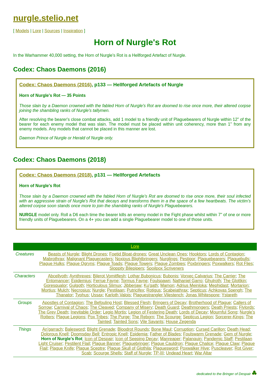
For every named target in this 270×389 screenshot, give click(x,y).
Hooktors (197, 254)
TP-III (158, 353)
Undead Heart (179, 353)
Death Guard (167, 307)
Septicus (198, 290)
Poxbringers (198, 263)
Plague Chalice (199, 343)
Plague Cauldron (166, 343)
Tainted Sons (125, 321)
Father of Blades (165, 334)
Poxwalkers (223, 263)
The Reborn (143, 317)
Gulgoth (76, 285)
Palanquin (192, 338)
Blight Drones (94, 254)
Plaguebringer (135, 343)
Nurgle (98, 290)
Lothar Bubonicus (144, 276)
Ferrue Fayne (106, 280)
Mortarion (240, 285)
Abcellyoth (58, 276)
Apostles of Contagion (63, 302)
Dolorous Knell (54, 334)
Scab (86, 353)
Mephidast (218, 285)
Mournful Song (223, 312)
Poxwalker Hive (194, 348)
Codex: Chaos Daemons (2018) (55, 175)
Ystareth (230, 295)
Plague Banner (106, 343)
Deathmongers (195, 307)
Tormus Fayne (134, 280)
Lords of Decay (193, 312)
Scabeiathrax (175, 290)
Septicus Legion (198, 317)
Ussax (97, 295)
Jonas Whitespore (202, 295)
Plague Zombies (170, 263)
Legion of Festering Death (152, 312)
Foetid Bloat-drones (127, 254)
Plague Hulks (51, 263)
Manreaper (170, 338)
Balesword (75, 329)
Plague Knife (62, 348)
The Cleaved (102, 307)
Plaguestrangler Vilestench (158, 295)
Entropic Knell (115, 334)
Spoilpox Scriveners (165, 268)
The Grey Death (53, 312)
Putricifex (135, 290)
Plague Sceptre (90, 348)
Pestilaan (115, 290)
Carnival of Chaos (71, 307)
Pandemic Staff (218, 338)
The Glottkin (234, 280)
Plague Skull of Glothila (129, 348)
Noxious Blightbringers (136, 259)
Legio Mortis (114, 312)
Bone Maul (161, 329)
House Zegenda (181, 321)
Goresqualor (55, 285)
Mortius (48, 290)
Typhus (82, 295)
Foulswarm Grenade (202, 334)
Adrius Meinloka (191, 285)
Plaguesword (165, 348)
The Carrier (225, 276)
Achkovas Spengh (225, 290)
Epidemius (81, 280)
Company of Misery (134, 307)
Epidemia (139, 334)
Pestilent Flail (77, 343)
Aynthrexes (80, 276)
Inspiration (73, 31)
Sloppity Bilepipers (126, 268)
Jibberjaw (133, 285)
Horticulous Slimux (103, 285)
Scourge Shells (107, 353)
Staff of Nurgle (137, 353)
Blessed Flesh (137, 302)
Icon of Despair (99, 338)
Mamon (167, 285)
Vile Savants (151, 321)
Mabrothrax (53, 259)
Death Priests (224, 307)
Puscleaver (221, 348)
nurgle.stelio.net (45, 18)
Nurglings (168, 259)
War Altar (203, 353)
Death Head (238, 329)
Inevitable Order (86, 312)
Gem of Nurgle (237, 334)
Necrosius (80, 290)
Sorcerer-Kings (229, 317)
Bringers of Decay (169, 302)
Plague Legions (70, 317)
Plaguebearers (211, 259)
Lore (37, 31)
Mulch (63, 290)
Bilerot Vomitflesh (109, 276)
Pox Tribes (98, 317)
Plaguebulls (238, 259)
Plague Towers (138, 263)
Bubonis (170, 276)
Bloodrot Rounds (133, 329)
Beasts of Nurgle (63, 254)
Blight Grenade (101, 329)
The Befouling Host (104, 302)
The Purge (120, 317)
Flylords (246, 307)
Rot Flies (244, 263)
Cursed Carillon (210, 329)
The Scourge (168, 317)
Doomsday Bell (85, 334)
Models (22, 31)
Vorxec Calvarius (196, 276)
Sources (52, 31)
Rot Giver (244, 348)
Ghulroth (213, 280)
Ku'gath (151, 285)
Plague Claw (227, 343)
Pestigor (187, 259)
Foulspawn (160, 280)
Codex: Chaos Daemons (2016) (55, 84)
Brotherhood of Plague (210, 302)
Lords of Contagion (226, 254)
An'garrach (52, 329)
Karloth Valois (118, 295)
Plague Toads (109, 263)
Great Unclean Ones (167, 254)
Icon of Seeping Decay (136, 338)
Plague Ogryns (80, 263)
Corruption (184, 329)
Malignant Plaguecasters (89, 259)
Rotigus (153, 290)
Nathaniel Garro (187, 280)
